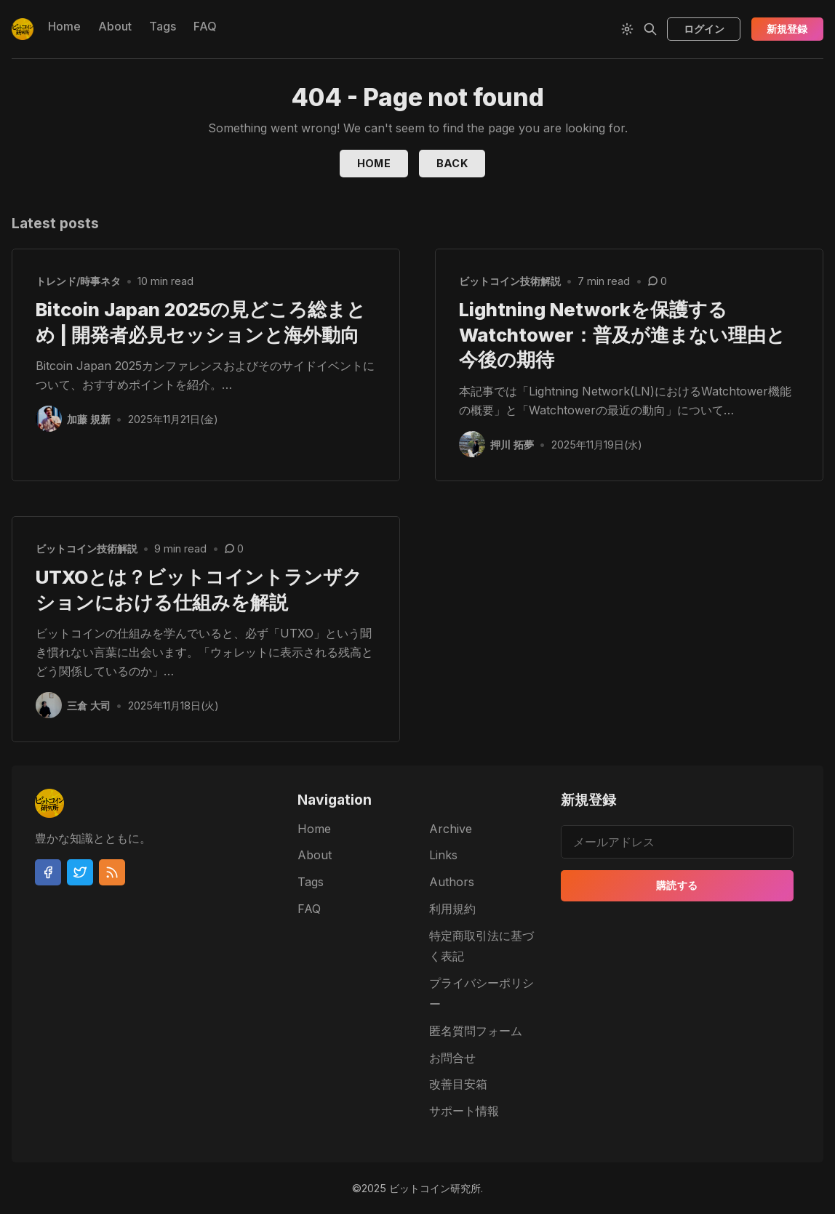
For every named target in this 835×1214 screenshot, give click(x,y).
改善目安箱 (458, 1084)
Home (64, 26)
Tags (162, 26)
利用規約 (452, 908)
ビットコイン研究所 (435, 1188)
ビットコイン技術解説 (510, 281)
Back (452, 163)
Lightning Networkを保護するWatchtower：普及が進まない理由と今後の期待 (622, 334)
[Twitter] (80, 872)
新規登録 (787, 29)
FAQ (205, 26)
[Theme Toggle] (627, 29)
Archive (450, 828)
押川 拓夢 (512, 444)
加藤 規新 (89, 419)
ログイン (704, 29)
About (115, 26)
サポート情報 (464, 1111)
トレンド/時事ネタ (78, 281)
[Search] (650, 29)
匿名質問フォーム (475, 1031)
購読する (677, 886)
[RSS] (112, 872)
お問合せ (452, 1057)
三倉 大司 (89, 705)
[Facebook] (48, 872)
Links (443, 855)
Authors (451, 882)
